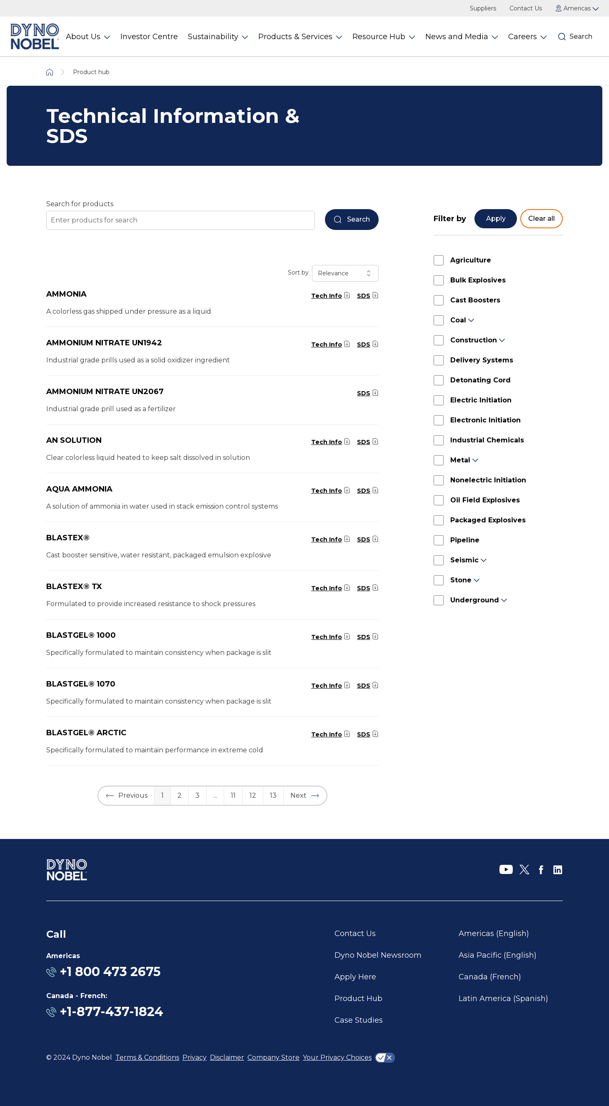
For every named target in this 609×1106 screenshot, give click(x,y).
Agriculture (470, 260)
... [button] (215, 795)
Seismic (464, 560)
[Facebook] (541, 870)
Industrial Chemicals (487, 440)
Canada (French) (490, 976)
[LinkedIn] (558, 870)
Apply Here (355, 976)
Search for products (79, 204)
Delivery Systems (481, 360)
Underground (474, 600)
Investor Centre (149, 36)
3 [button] (197, 795)
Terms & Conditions (147, 1057)
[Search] (562, 36)
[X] (524, 870)
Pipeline (464, 540)
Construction (473, 340)
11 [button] (233, 795)
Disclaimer (227, 1057)
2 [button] (179, 795)
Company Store (273, 1057)
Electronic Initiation (485, 420)
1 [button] (162, 795)
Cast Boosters (475, 300)
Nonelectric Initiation (488, 480)
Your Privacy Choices (337, 1057)
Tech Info (326, 296)
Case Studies (358, 1020)
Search (580, 36)
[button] (126, 795)
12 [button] (253, 795)
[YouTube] (506, 870)
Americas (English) (494, 933)
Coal (458, 320)
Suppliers (483, 8)
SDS (363, 296)
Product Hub (358, 998)
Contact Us (525, 8)
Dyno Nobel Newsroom (378, 955)
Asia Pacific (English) (498, 955)
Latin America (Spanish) (503, 998)
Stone (461, 580)
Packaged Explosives (488, 520)
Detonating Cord (480, 380)
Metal (460, 460)
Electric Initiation (481, 400)
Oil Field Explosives (485, 500)
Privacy (194, 1057)
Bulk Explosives (478, 280)
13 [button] (273, 795)
